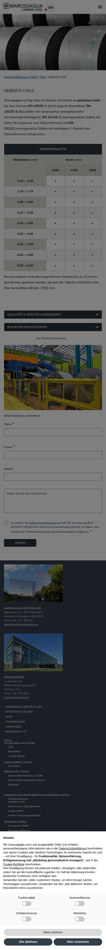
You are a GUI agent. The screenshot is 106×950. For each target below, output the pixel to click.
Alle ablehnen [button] (28, 941)
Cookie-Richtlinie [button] (13, 864)
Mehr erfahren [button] (53, 932)
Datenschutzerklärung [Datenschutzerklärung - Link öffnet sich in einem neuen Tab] (72, 848)
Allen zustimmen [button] (78, 941)
